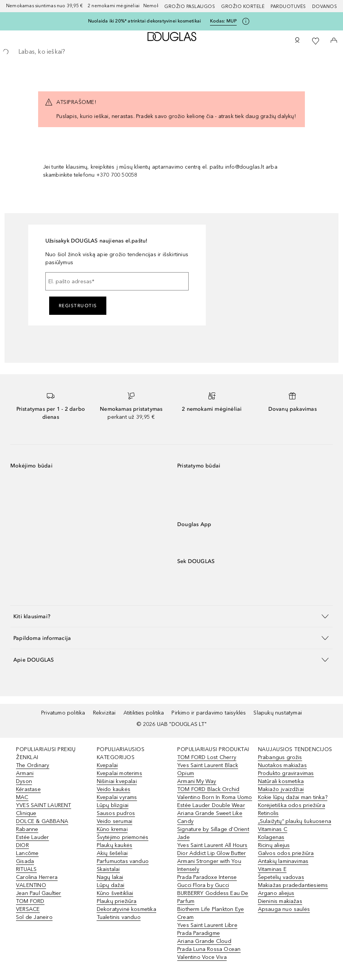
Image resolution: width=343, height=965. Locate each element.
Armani (25, 773)
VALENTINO (31, 885)
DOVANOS (324, 6)
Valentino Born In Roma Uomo (214, 797)
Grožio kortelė (242, 6)
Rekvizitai (104, 713)
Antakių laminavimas (283, 861)
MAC (22, 797)
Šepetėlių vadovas (281, 877)
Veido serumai (115, 821)
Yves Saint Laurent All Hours (212, 845)
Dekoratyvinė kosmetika (126, 909)
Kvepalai (107, 765)
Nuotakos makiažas (282, 765)
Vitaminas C (272, 829)
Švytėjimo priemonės (123, 837)
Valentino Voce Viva (202, 957)
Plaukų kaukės (115, 845)
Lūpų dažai (111, 885)
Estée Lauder (32, 837)
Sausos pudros (116, 813)
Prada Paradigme (198, 933)
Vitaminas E (272, 869)
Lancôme (27, 853)
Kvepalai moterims (119, 773)
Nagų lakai (110, 877)
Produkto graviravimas (286, 773)
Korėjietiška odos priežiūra (291, 805)
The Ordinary (32, 765)
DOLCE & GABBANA (42, 821)
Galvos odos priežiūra (286, 853)
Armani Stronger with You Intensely (209, 865)
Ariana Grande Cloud (204, 941)
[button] (171, 616)
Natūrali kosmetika (281, 781)
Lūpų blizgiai (113, 805)
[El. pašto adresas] (117, 281)
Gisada (25, 861)
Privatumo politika (63, 713)
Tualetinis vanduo (119, 917)
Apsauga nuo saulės (284, 909)
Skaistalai (108, 869)
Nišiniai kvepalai (117, 781)
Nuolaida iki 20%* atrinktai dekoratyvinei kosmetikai (144, 21)
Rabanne (27, 829)
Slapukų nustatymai (277, 713)
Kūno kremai (112, 829)
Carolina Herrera (37, 877)
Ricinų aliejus (274, 845)
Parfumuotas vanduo (123, 861)
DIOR (22, 845)
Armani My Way (196, 781)
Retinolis (268, 813)
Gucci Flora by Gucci (203, 885)
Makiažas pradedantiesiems (293, 885)
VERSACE (28, 909)
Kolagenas (271, 837)
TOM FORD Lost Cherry (206, 757)
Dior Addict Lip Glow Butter (211, 853)
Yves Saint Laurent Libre (207, 925)
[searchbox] (171, 51)
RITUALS (26, 869)
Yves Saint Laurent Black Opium (207, 769)
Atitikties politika (143, 713)
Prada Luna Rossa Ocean (208, 949)
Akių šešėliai (112, 853)
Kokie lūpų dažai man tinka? (292, 797)
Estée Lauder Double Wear (211, 805)
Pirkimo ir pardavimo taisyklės (209, 713)
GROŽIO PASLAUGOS (189, 6)
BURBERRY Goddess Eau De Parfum (212, 897)
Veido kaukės (113, 789)
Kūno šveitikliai (115, 893)
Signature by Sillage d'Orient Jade (213, 833)
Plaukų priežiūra (117, 901)
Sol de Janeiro (34, 917)
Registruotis (78, 305)
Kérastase (28, 789)
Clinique (26, 813)
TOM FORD (30, 901)
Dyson (24, 781)
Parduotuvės (288, 6)
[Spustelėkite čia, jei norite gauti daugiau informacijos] (246, 21)
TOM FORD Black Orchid (208, 789)
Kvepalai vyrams (117, 797)
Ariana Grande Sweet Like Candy (209, 817)
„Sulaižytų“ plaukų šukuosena (295, 821)
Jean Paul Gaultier (38, 893)
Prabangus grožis (280, 757)
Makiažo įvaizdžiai (281, 789)
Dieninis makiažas (280, 901)
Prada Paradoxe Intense (207, 877)
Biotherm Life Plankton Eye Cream (210, 913)
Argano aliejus (276, 893)
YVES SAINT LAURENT (43, 805)
